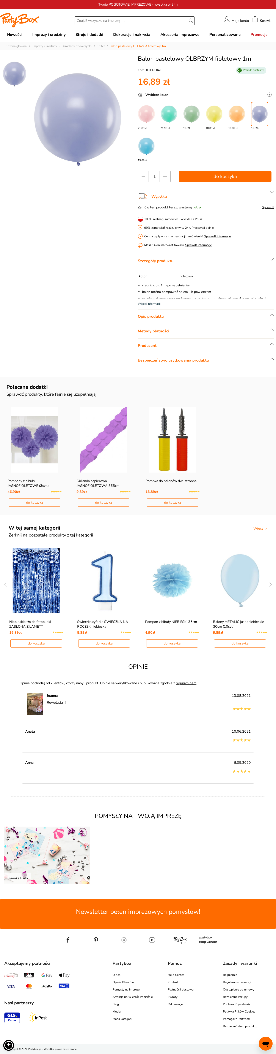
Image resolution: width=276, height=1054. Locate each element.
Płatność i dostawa (180, 989)
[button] (8, 1045)
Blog (116, 1004)
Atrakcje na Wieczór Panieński (133, 997)
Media (117, 1012)
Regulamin (230, 975)
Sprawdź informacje (217, 236)
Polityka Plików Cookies (239, 1012)
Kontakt (173, 982)
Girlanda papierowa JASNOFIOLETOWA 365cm (98, 483)
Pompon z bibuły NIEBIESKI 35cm (171, 621)
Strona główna (16, 46)
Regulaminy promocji (237, 982)
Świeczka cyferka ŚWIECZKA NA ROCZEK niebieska (102, 624)
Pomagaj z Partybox (236, 1019)
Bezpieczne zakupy (235, 997)
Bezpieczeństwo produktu (240, 1026)
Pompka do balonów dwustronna (171, 481)
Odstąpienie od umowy (238, 989)
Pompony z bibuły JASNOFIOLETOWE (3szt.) (28, 483)
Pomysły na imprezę (126, 989)
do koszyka (225, 176)
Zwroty (172, 997)
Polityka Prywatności (237, 1004)
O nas (117, 975)
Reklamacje (175, 1004)
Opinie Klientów (123, 982)
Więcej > (260, 528)
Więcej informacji (149, 304)
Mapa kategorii (122, 1019)
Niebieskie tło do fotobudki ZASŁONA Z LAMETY (30, 624)
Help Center (176, 975)
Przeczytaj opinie (203, 228)
